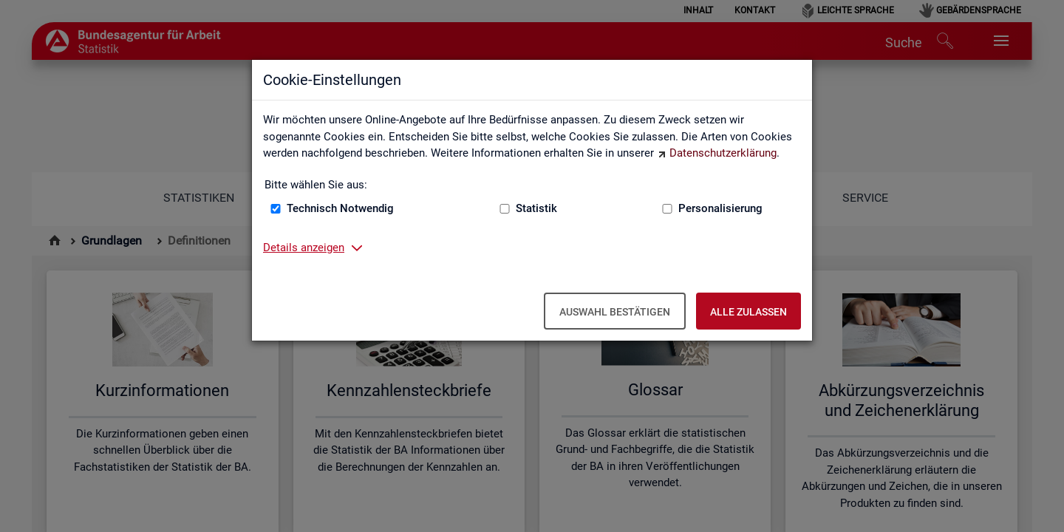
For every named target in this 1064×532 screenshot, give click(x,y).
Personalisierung (720, 208)
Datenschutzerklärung (723, 153)
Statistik (536, 208)
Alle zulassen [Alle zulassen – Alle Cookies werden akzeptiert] (748, 312)
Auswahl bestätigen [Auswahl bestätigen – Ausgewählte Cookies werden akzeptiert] (614, 312)
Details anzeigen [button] (303, 247)
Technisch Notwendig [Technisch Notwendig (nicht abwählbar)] (340, 208)
